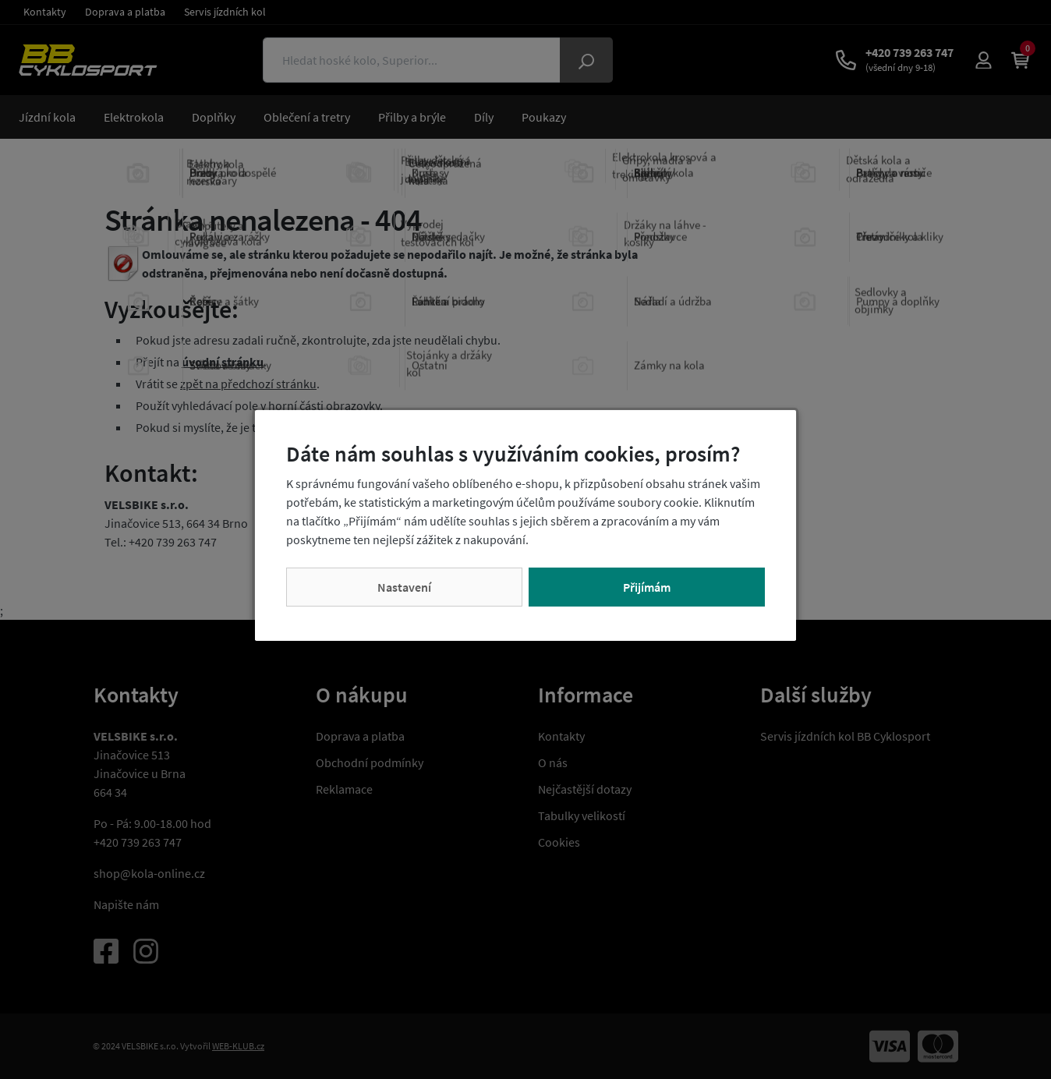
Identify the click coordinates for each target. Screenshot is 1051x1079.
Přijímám (647, 587)
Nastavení (404, 587)
